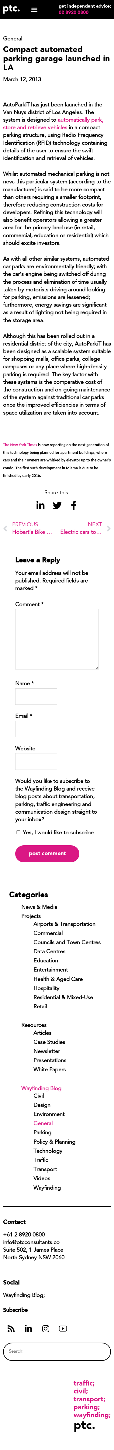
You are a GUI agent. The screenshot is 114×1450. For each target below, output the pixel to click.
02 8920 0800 (73, 12)
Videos (41, 1179)
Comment (29, 605)
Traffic (40, 1160)
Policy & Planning (54, 1142)
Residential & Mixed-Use (63, 998)
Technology (47, 1151)
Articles (42, 1033)
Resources (34, 1025)
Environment (48, 1115)
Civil (38, 1096)
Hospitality (46, 989)
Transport (45, 1170)
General (43, 1124)
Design (41, 1105)
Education (45, 961)
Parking (42, 1133)
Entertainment (50, 970)
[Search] (94, 1351)
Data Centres (49, 952)
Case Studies (49, 1042)
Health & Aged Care (58, 979)
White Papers (49, 1070)
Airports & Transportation (64, 924)
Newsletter (46, 1052)
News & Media (39, 907)
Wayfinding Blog (41, 1089)
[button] (34, 10)
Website (25, 749)
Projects (31, 917)
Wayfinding (47, 1188)
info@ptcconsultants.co (31, 1243)
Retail (40, 1007)
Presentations (49, 1061)
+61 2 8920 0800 (24, 1235)
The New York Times (20, 444)
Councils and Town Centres (67, 943)
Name (24, 684)
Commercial (48, 934)
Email (23, 716)
